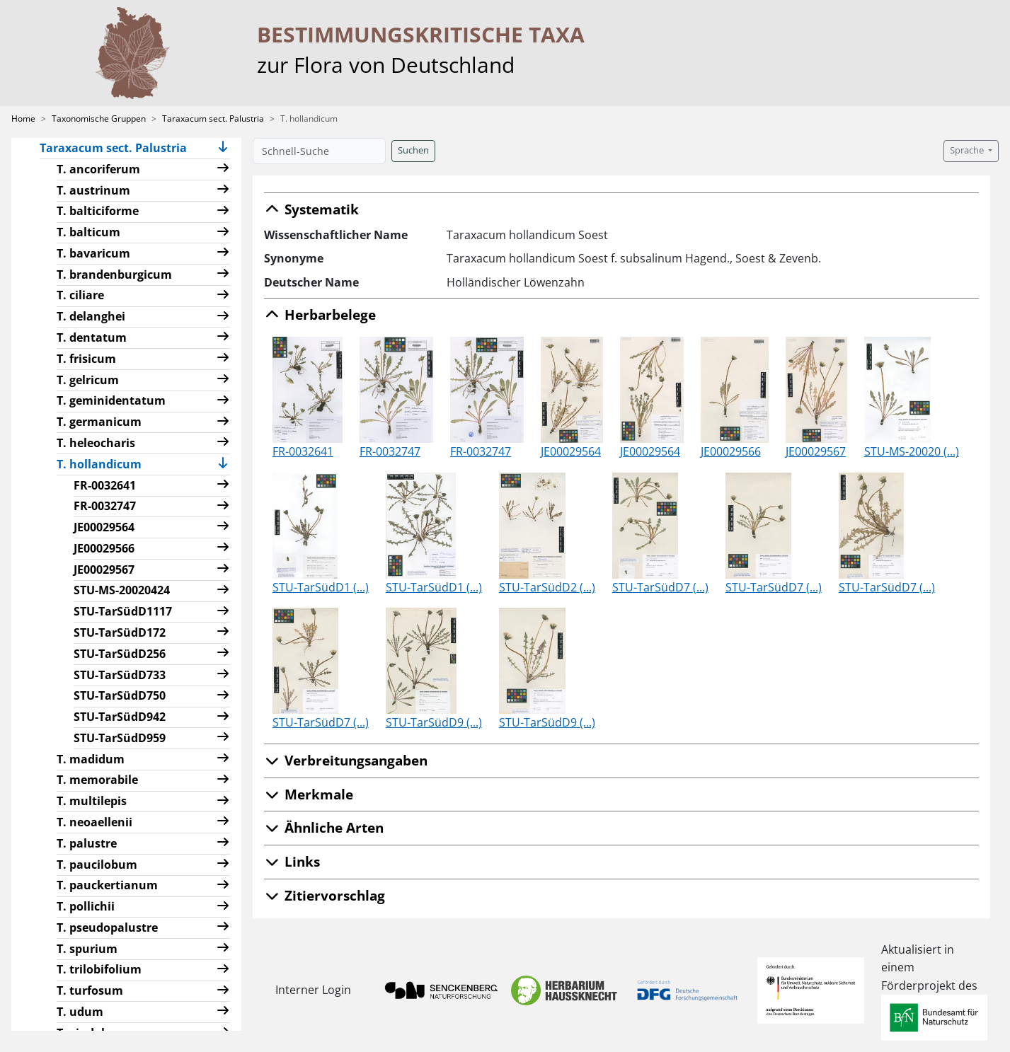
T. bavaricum (93, 253)
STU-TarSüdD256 (120, 653)
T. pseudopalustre (107, 927)
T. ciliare (80, 295)
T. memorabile (97, 779)
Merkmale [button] (308, 794)
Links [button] (292, 861)
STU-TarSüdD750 (120, 695)
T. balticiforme (98, 211)
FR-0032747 (105, 506)
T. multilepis (92, 801)
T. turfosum (90, 990)
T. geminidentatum (111, 400)
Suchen (413, 150)
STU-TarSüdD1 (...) (320, 587)
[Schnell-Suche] (319, 151)
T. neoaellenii (94, 822)
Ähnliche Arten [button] (324, 827)
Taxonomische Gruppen (99, 118)
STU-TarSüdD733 (120, 675)
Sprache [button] (968, 150)
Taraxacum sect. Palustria (213, 118)
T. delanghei (91, 316)
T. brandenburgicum (114, 274)
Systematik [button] (311, 209)
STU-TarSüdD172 (120, 632)
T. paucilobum (97, 864)
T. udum (80, 1011)
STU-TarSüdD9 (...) (434, 722)
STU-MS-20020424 (122, 590)
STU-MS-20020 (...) (911, 451)
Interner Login (313, 990)
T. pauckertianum (107, 885)
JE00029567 (104, 569)
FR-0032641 (105, 485)
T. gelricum (88, 380)
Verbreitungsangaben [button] (345, 760)
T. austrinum (93, 190)
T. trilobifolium (99, 969)
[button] (223, 148)
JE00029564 (104, 527)
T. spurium (87, 948)
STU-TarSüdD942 (120, 716)
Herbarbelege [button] (320, 314)
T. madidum (91, 759)
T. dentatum (92, 337)
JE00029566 (104, 548)
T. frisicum (86, 358)
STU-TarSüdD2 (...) (547, 587)
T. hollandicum (105, 463)
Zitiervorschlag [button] (324, 895)
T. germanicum (99, 421)
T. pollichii (86, 906)
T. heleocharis (96, 443)
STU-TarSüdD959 (120, 738)
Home (23, 118)
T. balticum (88, 232)
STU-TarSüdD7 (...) (660, 587)
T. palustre (87, 843)
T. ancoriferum (98, 169)
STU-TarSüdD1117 (123, 611)
